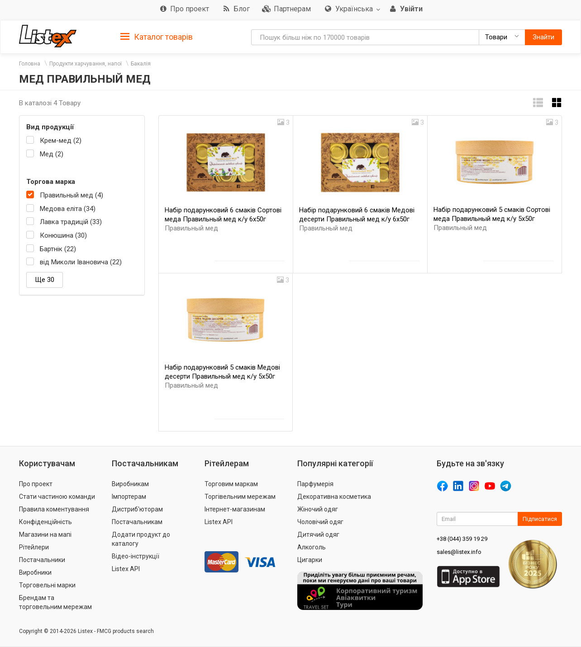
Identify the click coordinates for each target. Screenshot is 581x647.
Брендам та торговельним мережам (55, 602)
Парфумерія (315, 484)
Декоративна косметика (334, 496)
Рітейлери (34, 547)
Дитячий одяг (318, 534)
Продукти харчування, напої (85, 64)
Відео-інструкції (135, 556)
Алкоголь (311, 547)
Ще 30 (44, 280)
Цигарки (309, 559)
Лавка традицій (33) (71, 222)
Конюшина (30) (63, 235)
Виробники (35, 572)
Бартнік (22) (58, 249)
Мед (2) (51, 154)
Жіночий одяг (317, 509)
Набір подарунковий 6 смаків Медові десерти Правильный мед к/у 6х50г (356, 219)
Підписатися (540, 519)
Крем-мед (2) (60, 140)
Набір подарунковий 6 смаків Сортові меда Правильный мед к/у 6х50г (223, 219)
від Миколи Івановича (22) (81, 262)
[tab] (156, 36)
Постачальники (42, 559)
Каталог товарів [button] (156, 37)
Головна (29, 64)
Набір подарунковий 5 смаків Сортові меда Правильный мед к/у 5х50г (491, 219)
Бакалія (141, 64)
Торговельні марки (47, 585)
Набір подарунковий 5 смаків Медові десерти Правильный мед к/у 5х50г (222, 376)
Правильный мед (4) (71, 195)
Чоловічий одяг (320, 521)
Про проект (35, 484)
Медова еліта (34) (67, 209)
